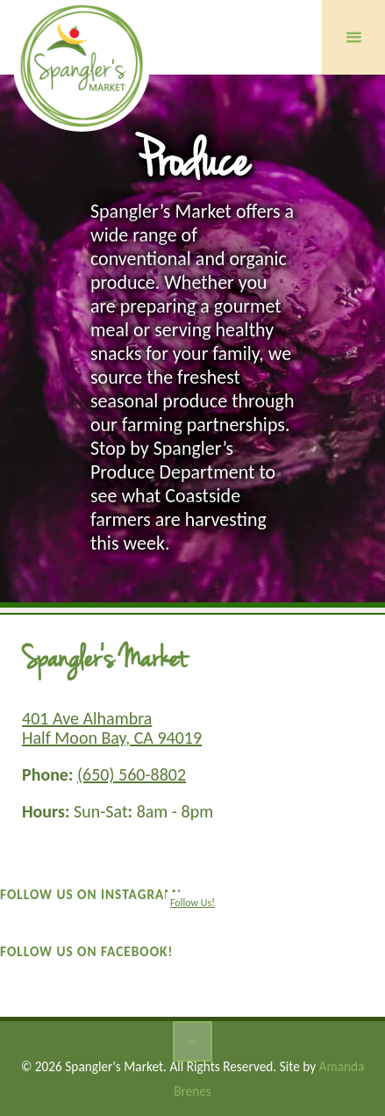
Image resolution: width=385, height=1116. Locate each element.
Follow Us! (192, 902)
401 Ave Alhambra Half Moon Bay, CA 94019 (112, 728)
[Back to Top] (193, 1041)
